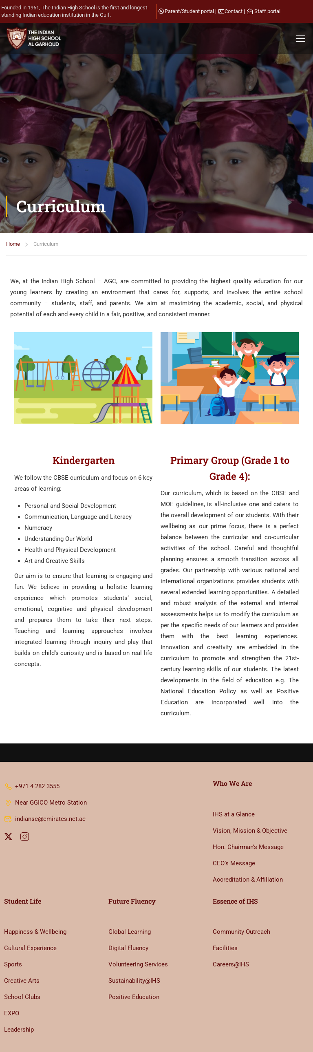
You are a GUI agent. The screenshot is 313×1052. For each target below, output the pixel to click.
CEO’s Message (234, 821)
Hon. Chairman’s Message (248, 804)
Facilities (225, 906)
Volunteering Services (138, 922)
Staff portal (267, 11)
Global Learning (129, 889)
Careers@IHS (231, 922)
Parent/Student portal (189, 11)
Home (13, 120)
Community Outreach (241, 889)
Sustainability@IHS (134, 938)
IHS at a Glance (234, 772)
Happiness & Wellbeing (35, 889)
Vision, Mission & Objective (250, 788)
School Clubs (22, 955)
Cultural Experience (30, 906)
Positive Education (133, 955)
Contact (233, 11)
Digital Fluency (128, 906)
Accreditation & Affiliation (248, 837)
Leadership (19, 987)
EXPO (11, 971)
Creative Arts (22, 938)
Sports (13, 922)
